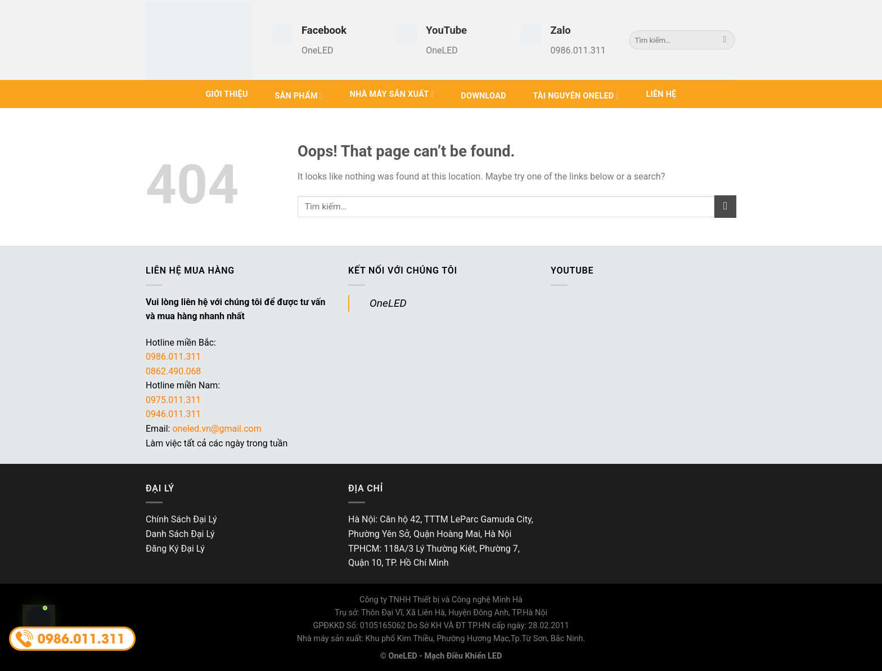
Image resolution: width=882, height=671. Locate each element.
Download (483, 96)
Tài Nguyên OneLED (576, 96)
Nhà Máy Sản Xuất (392, 94)
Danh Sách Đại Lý (180, 534)
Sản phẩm (298, 96)
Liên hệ (661, 94)
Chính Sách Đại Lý (181, 519)
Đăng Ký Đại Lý (175, 548)
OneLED (388, 303)
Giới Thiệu (226, 94)
